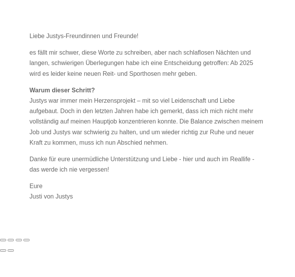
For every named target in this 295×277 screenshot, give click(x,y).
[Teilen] (19, 240)
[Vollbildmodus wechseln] (11, 240)
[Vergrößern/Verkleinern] (3, 240)
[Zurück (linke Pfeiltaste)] (3, 250)
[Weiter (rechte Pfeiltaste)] (11, 250)
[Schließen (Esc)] (26, 240)
